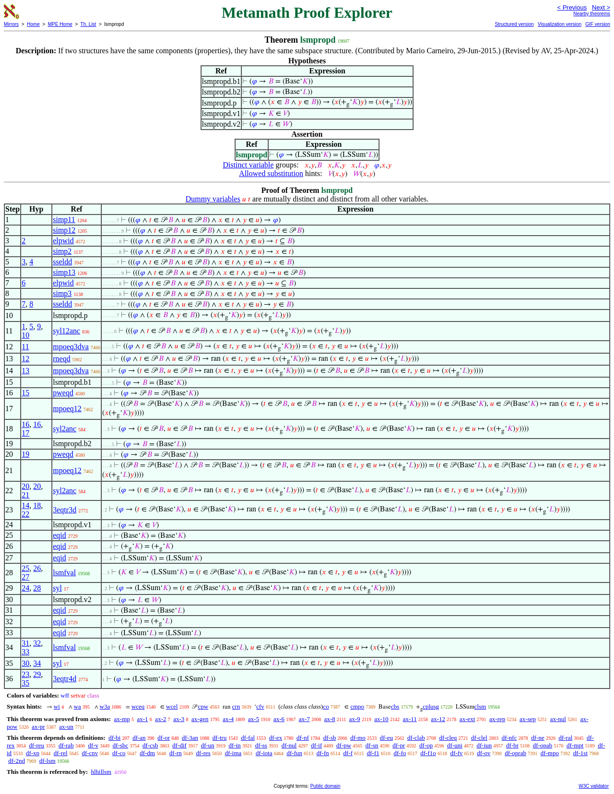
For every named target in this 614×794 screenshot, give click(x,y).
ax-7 (304, 719)
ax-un (66, 726)
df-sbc (121, 745)
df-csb (150, 745)
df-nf (302, 737)
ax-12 (438, 719)
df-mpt (575, 745)
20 (25, 486)
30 (25, 663)
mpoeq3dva (71, 347)
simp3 (62, 293)
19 (25, 454)
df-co (118, 753)
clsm (480, 706)
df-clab (416, 737)
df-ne (537, 737)
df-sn (372, 745)
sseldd (62, 262)
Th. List (88, 24)
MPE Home (60, 24)
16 (25, 424)
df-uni (454, 745)
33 (25, 652)
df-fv (456, 753)
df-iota (264, 753)
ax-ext (467, 719)
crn (236, 706)
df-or (163, 737)
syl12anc (66, 331)
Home (33, 24)
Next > (601, 7)
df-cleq (448, 737)
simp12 (64, 230)
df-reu (36, 745)
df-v (93, 745)
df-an (138, 737)
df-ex (275, 737)
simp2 (62, 251)
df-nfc (509, 737)
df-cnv (90, 753)
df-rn (175, 753)
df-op (426, 745)
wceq (137, 706)
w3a (105, 706)
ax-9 (354, 719)
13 (25, 371)
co (326, 706)
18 (37, 505)
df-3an (190, 737)
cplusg (431, 706)
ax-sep (528, 719)
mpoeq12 (67, 408)
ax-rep (497, 719)
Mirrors (11, 24)
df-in (235, 745)
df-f (348, 753)
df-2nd (16, 760)
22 (25, 514)
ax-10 (381, 719)
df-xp (32, 753)
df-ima (233, 753)
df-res (203, 753)
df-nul (289, 745)
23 (25, 674)
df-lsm (47, 760)
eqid (59, 535)
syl (57, 588)
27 (25, 577)
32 (37, 643)
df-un (207, 745)
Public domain (325, 786)
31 (25, 643)
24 (25, 588)
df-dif (179, 745)
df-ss (261, 745)
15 (25, 393)
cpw (203, 706)
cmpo (357, 706)
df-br (512, 745)
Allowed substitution (271, 173)
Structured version (514, 24)
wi (57, 706)
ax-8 (329, 719)
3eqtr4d (64, 679)
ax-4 (228, 719)
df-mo (358, 737)
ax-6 (278, 719)
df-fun (294, 753)
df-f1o (428, 753)
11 (25, 347)
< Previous (572, 7)
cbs (395, 706)
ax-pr (38, 726)
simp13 (64, 272)
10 (25, 335)
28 (37, 588)
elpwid (63, 241)
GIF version (597, 24)
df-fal (248, 737)
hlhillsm (101, 771)
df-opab (542, 745)
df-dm (147, 753)
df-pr (398, 745)
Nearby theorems (591, 13)
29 (37, 674)
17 (25, 433)
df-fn (323, 753)
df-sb (329, 737)
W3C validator (594, 786)
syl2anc (64, 429)
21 (25, 495)
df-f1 (373, 753)
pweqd (63, 393)
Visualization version (559, 24)
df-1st (580, 753)
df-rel (61, 753)
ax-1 (142, 719)
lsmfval (64, 573)
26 (37, 568)
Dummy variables (213, 199)
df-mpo (550, 753)
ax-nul (558, 719)
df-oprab (515, 753)
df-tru (220, 737)
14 (25, 505)
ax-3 (178, 719)
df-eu (386, 737)
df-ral (565, 737)
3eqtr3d (64, 510)
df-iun (484, 745)
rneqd (61, 359)
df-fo (399, 753)
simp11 (64, 219)
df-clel (479, 737)
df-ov (483, 753)
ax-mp (122, 719)
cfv (260, 706)
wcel (172, 706)
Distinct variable (248, 165)
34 (37, 663)
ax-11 (410, 719)
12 (25, 359)
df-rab (66, 745)
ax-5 (253, 719)
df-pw (343, 745)
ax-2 (160, 719)
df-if (316, 745)
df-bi (114, 737)
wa (77, 706)
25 (25, 568)
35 (25, 683)
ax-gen (199, 719)
